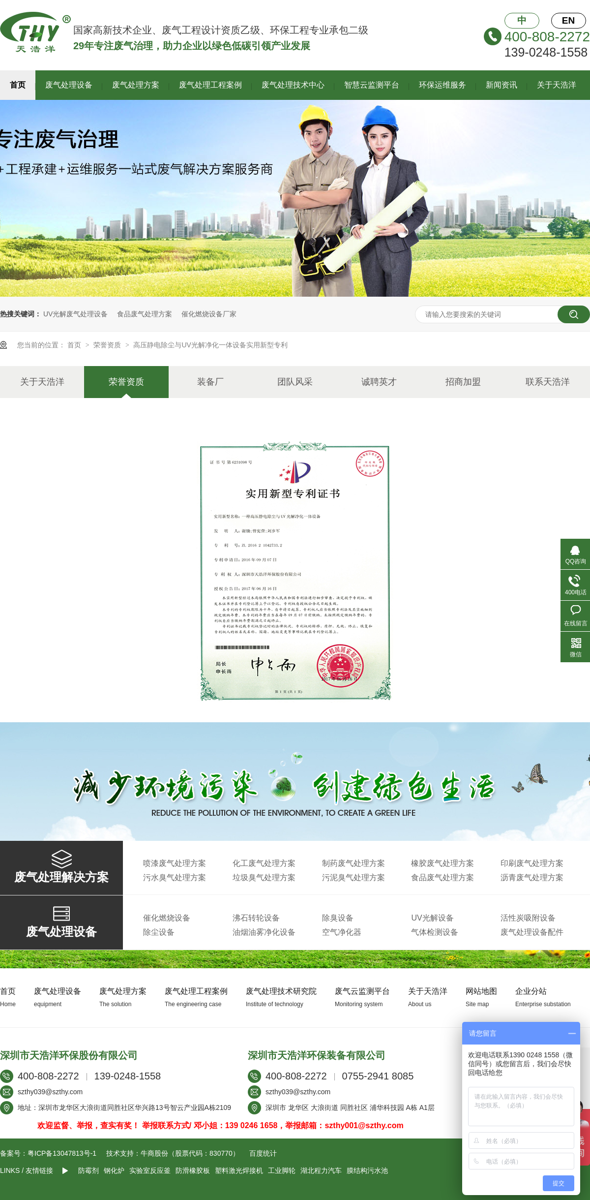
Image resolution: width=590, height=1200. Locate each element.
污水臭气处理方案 (174, 877)
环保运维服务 (442, 85)
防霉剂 (88, 1170)
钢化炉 (114, 1170)
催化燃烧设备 (166, 918)
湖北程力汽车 (321, 1170)
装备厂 (210, 382)
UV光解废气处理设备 (75, 314)
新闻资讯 (501, 85)
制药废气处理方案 (353, 863)
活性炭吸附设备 (528, 918)
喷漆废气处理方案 (174, 863)
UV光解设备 (432, 918)
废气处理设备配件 (532, 932)
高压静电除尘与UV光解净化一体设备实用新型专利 (210, 345)
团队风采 (295, 382)
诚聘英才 (379, 382)
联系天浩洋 (548, 382)
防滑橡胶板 (193, 1170)
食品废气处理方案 (144, 314)
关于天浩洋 (556, 85)
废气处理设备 (68, 85)
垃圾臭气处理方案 (264, 877)
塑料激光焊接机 (239, 1170)
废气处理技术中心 (293, 85)
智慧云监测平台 (371, 85)
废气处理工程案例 (210, 85)
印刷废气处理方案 (532, 863)
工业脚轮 (281, 1170)
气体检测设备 (434, 932)
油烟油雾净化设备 (264, 932)
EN (568, 20)
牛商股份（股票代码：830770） (190, 1153)
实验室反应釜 (150, 1170)
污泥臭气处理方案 (353, 877)
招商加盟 (463, 382)
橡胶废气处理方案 (442, 863)
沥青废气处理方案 (532, 877)
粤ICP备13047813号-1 (62, 1153)
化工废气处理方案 (264, 863)
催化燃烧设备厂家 (208, 314)
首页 (18, 85)
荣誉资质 (108, 345)
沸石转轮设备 (256, 918)
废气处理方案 (135, 85)
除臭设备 (338, 918)
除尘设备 (159, 932)
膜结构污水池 (367, 1170)
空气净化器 (341, 932)
